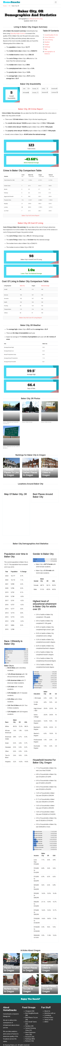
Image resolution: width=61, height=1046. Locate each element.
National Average (45, 285)
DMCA (46, 1022)
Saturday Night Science (17, 33)
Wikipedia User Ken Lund (12, 446)
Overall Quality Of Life (51, 35)
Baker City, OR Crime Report (30, 109)
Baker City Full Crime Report (30, 215)
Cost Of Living (38, 19)
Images (46, 44)
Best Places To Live (31, 1017)
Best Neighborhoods (31, 1013)
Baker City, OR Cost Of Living (30, 223)
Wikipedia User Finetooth (12, 422)
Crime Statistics (49, 37)
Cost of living (48, 40)
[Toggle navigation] (55, 2)
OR (9, 6)
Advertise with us (49, 1013)
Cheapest (28, 1011)
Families (28, 1026)
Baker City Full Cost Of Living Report (30, 317)
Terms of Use (48, 1019)
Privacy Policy (48, 1017)
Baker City (22, 285)
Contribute (47, 1015)
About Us (47, 1011)
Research (28, 1037)
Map (45, 49)
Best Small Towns (31, 1022)
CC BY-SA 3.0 (6, 423)
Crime (31, 19)
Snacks (11, 2)
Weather (47, 42)
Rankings (47, 47)
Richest (27, 1041)
